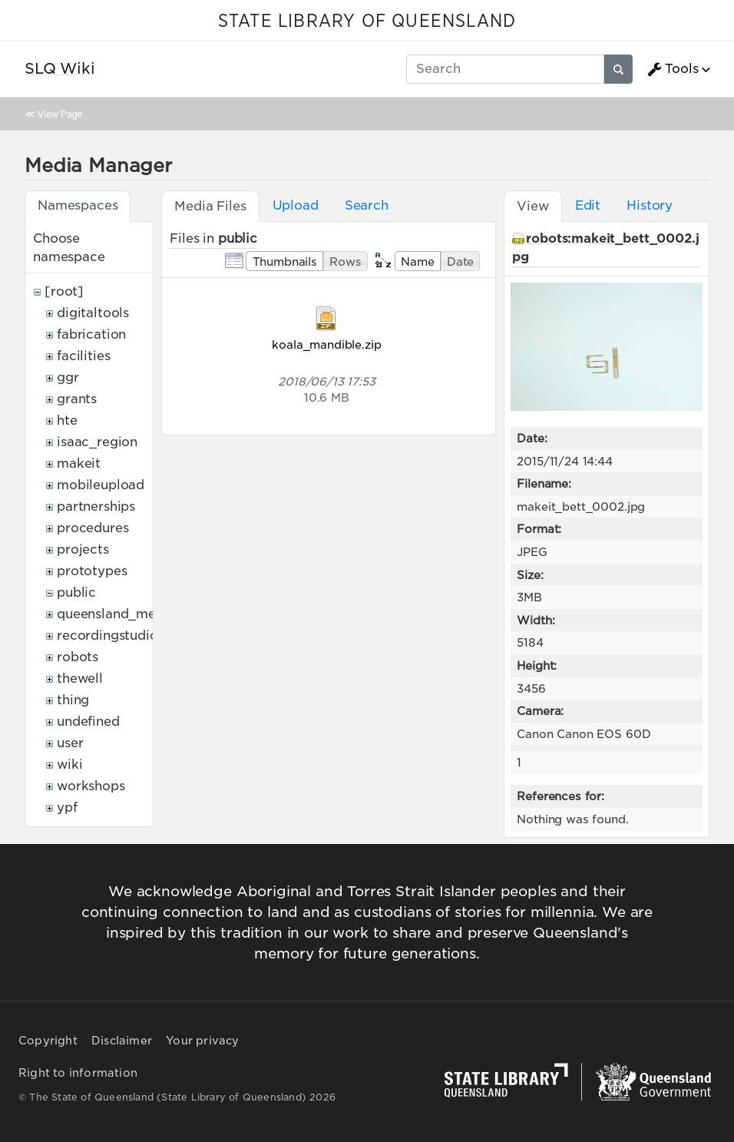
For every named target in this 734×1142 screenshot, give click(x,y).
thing (73, 700)
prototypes (92, 571)
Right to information (77, 1073)
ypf (67, 807)
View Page (60, 114)
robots (77, 657)
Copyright (48, 1040)
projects (83, 549)
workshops (91, 786)
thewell (80, 678)
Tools (672, 69)
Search (366, 205)
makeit (79, 463)
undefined (88, 721)
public (76, 592)
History (650, 205)
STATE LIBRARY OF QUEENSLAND (367, 21)
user (70, 743)
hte (67, 420)
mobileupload (100, 485)
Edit (587, 205)
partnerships (96, 506)
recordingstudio (107, 635)
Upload (296, 205)
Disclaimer (121, 1040)
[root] (64, 291)
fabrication (91, 334)
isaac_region (97, 442)
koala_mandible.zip (326, 344)
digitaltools (93, 313)
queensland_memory (123, 614)
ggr (68, 377)
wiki (69, 764)
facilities (83, 356)
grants (77, 399)
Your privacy (202, 1040)
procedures (92, 528)
